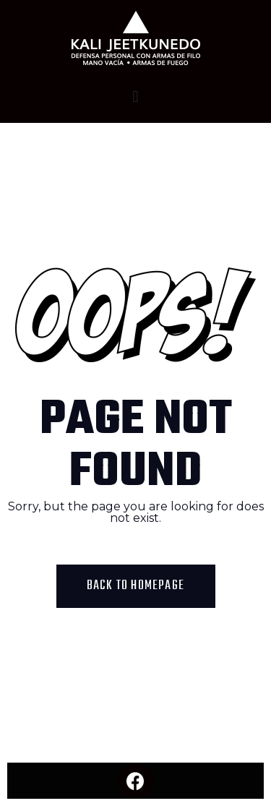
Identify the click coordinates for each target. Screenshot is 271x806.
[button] (135, 96)
